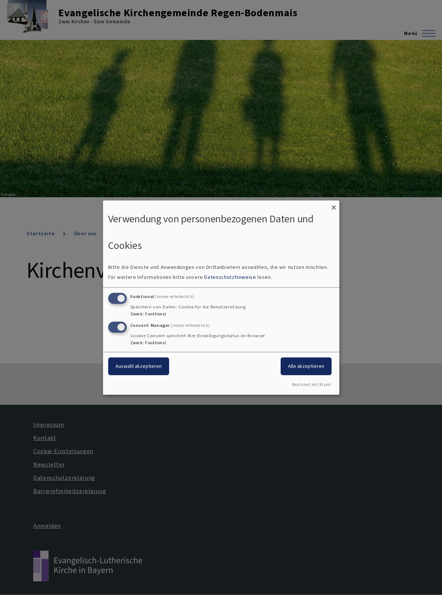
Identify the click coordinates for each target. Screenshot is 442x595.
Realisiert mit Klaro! (311, 384)
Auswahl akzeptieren (139, 366)
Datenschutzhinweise (230, 277)
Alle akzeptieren (306, 366)
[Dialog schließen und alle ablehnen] (333, 204)
